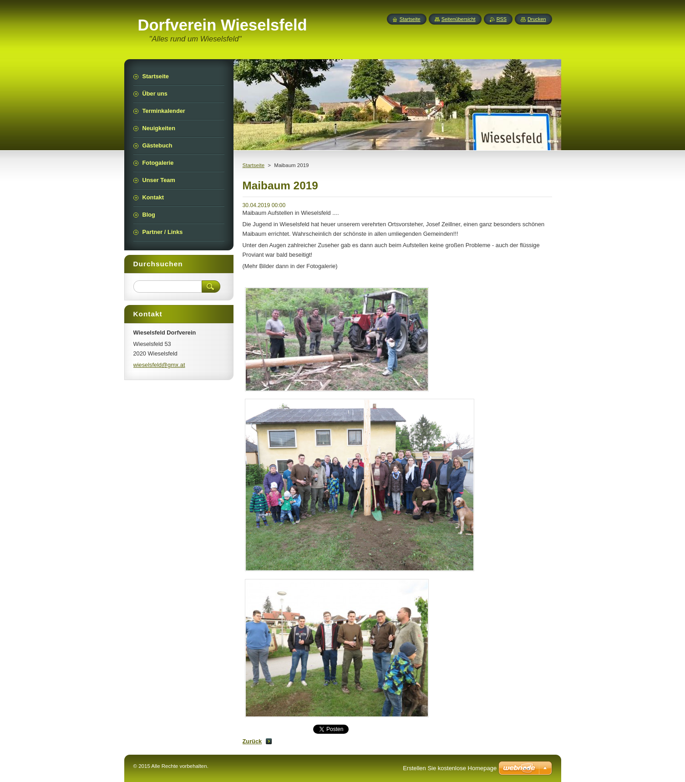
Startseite (254, 165)
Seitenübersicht (458, 19)
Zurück (252, 741)
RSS (502, 19)
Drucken (537, 19)
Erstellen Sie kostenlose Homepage (450, 768)
